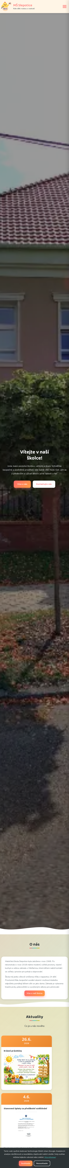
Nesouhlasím (42, 1163)
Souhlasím (25, 1163)
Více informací (50, 1157)
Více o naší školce (34, 993)
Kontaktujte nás (44, 484)
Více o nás (22, 484)
